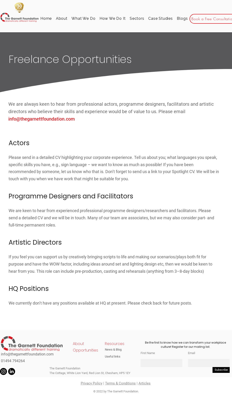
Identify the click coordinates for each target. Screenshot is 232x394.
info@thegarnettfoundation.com (42, 119)
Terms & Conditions (120, 383)
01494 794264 (13, 361)
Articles (145, 383)
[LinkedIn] (11, 371)
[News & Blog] (115, 349)
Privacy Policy (91, 383)
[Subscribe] (221, 370)
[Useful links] (115, 356)
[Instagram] (3, 371)
